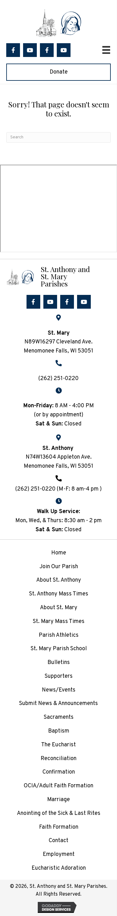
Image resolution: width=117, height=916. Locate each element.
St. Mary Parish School (59, 648)
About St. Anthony (58, 580)
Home (58, 553)
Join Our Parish (58, 566)
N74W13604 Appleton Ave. (59, 457)
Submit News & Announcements (58, 703)
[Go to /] (58, 276)
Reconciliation (58, 758)
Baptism (58, 731)
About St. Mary (58, 607)
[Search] (58, 137)
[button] (13, 50)
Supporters (59, 676)
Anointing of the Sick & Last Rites (58, 813)
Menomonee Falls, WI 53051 (58, 466)
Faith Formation (58, 827)
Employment (59, 854)
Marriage (58, 799)
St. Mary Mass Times (59, 621)
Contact (58, 840)
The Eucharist (58, 745)
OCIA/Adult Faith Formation (58, 786)
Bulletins (58, 662)
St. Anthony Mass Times (58, 594)
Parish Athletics (59, 635)
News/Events (59, 690)
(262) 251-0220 (58, 378)
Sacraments (59, 717)
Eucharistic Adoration (59, 868)
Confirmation (58, 772)
